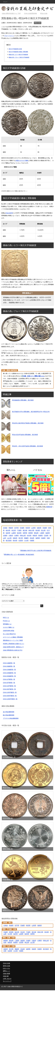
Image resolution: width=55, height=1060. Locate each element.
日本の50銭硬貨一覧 (9, 676)
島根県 (40, 535)
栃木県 (8, 530)
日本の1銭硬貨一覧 (9, 663)
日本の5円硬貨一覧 (9, 682)
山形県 (33, 528)
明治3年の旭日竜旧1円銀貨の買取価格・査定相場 (27, 423)
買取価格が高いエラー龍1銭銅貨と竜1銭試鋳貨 (19, 554)
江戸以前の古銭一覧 (9, 757)
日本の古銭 (6, 963)
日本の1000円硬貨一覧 (10, 699)
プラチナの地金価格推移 (10, 718)
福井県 (8, 533)
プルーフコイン (9, 35)
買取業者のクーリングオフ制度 (13, 640)
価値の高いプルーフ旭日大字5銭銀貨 (19, 57)
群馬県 (11, 932)
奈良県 (29, 535)
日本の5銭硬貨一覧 (9, 666)
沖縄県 (32, 540)
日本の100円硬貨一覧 (10, 692)
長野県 (25, 533)
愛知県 (36, 533)
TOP (11, 13)
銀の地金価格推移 (8, 715)
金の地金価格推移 (8, 712)
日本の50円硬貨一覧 (9, 689)
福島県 (39, 528)
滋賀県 (47, 533)
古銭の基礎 (6, 973)
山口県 (9, 538)
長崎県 (43, 538)
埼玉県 (13, 530)
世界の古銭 (6, 966)
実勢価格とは (7, 624)
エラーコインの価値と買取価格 (13, 637)
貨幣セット (6, 971)
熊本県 (15, 540)
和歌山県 (23, 535)
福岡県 (38, 538)
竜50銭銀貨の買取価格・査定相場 (23, 400)
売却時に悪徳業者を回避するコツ (13, 643)
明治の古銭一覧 (8, 787)
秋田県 (28, 528)
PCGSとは (6, 621)
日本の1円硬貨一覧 (9, 679)
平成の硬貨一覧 (8, 879)
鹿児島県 (8, 540)
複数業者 (49, 507)
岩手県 (16, 528)
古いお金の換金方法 (9, 634)
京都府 (5, 535)
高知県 (32, 538)
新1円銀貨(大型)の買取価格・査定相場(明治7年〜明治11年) (31, 411)
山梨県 (13, 533)
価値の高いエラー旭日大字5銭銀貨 (18, 54)
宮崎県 (39, 949)
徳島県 (15, 538)
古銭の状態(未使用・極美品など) (13, 647)
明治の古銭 (37, 23)
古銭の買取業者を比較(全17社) (12, 650)
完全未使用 (9, 213)
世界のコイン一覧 (8, 910)
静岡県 (30, 533)
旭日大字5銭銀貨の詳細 (15, 49)
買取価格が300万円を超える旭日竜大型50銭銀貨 (35, 550)
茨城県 (45, 528)
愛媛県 (26, 538)
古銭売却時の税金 (8, 630)
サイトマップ (7, 981)
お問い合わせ (7, 978)
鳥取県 (35, 535)
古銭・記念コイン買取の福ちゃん (33, 376)
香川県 (21, 538)
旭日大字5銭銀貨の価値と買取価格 (18, 51)
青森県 (11, 528)
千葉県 (19, 530)
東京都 (25, 530)
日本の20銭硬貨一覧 (9, 673)
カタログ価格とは (8, 627)
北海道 (5, 528)
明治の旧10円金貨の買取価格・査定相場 (25, 434)
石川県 (10, 934)
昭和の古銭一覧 (8, 849)
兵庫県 (16, 535)
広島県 (46, 535)
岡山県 (27, 942)
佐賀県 (21, 540)
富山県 (43, 530)
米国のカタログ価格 (21, 160)
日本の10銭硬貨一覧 (9, 669)
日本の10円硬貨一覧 (9, 686)
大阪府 (11, 535)
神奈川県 (31, 530)
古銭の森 (6, 976)
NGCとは (6, 617)
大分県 (26, 540)
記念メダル (6, 968)
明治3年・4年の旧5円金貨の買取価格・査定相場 (27, 446)
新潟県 (38, 530)
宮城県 (22, 528)
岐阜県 (19, 533)
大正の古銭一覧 (8, 818)
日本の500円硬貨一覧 (10, 695)
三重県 (42, 533)
